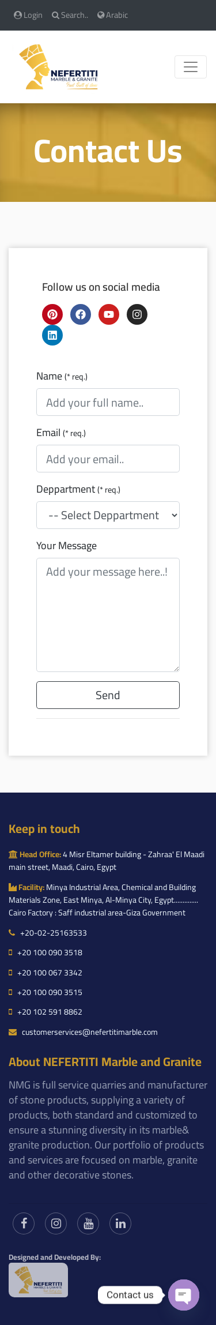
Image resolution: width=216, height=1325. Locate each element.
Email (61, 432)
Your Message (66, 545)
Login (28, 14)
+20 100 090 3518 (45, 952)
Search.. (70, 14)
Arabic (112, 14)
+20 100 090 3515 (45, 992)
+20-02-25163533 (48, 932)
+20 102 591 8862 (45, 1011)
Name (62, 376)
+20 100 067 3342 (45, 972)
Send (108, 694)
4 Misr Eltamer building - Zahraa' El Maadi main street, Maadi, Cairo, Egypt (106, 860)
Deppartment (78, 489)
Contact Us (108, 150)
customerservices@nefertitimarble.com (83, 1031)
